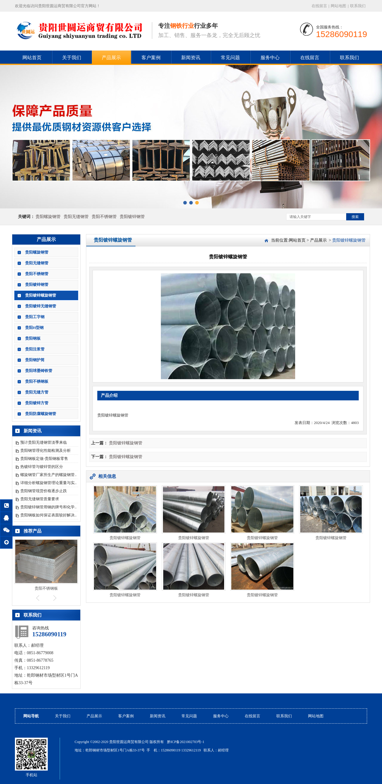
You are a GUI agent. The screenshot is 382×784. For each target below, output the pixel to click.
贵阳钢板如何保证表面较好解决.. (48, 515)
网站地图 (338, 6)
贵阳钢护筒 (34, 360)
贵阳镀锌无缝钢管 (40, 306)
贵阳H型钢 (34, 327)
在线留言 (319, 6)
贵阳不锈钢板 (36, 381)
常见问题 (230, 57)
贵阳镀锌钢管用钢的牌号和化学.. (48, 507)
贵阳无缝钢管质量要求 (39, 499)
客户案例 (151, 57)
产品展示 (111, 57)
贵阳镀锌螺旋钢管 (40, 295)
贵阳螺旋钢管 (48, 216)
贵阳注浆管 (34, 349)
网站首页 (31, 57)
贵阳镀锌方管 (36, 403)
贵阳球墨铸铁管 (38, 370)
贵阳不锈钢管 (104, 216)
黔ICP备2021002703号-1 (185, 742)
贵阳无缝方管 (36, 392)
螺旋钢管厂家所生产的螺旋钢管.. (48, 474)
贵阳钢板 (33, 338)
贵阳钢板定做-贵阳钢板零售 (44, 458)
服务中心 (270, 57)
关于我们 (71, 57)
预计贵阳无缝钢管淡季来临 (43, 442)
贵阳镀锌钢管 (132, 216)
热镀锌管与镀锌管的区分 (41, 466)
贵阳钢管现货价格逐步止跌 (43, 491)
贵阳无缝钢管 (76, 216)
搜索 (355, 217)
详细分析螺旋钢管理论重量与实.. (48, 483)
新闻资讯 (190, 57)
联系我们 (358, 6)
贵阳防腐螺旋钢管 (40, 413)
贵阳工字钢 (34, 317)
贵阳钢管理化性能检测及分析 (45, 450)
